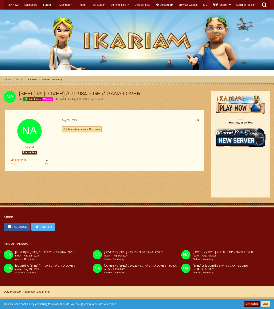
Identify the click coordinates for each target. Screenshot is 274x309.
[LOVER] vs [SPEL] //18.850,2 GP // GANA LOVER (45, 252)
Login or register (246, 4)
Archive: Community (25, 259)
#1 (197, 120)
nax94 (62, 99)
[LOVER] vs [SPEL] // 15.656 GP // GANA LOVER (133, 252)
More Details (251, 304)
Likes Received (18, 159)
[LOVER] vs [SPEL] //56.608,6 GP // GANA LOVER (223, 252)
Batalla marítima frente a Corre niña (82, 129)
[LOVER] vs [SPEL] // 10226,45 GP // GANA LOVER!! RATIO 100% (143, 265)
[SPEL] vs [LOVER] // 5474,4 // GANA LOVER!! (221, 265)
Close (265, 304)
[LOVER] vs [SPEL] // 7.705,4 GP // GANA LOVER (45, 265)
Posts (13, 164)
